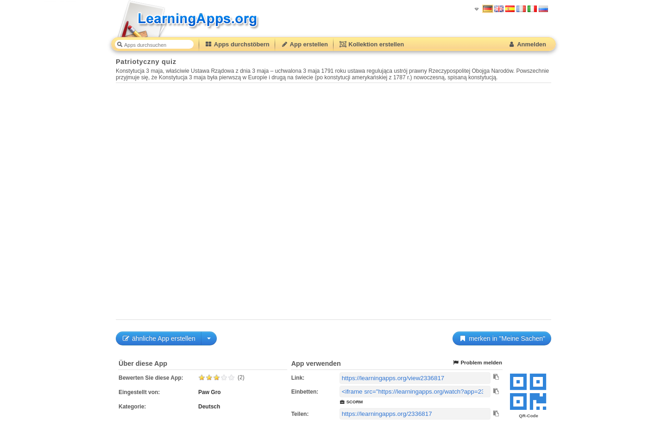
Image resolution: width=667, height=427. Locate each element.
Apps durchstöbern (237, 44)
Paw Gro (209, 392)
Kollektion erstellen (371, 44)
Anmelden (527, 44)
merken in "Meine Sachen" (502, 338)
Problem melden (477, 363)
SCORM (351, 401)
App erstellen (304, 44)
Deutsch (209, 406)
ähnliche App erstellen (158, 338)
